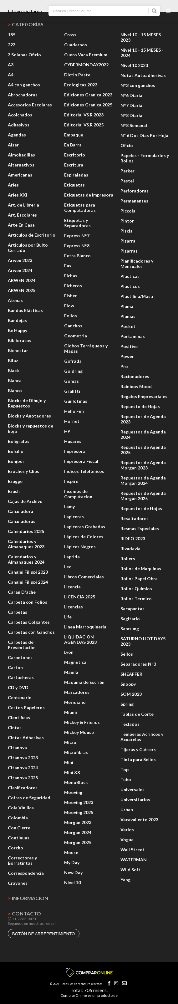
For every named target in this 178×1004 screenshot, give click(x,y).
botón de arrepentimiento (43, 933)
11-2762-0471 (22, 918)
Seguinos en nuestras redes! (32, 923)
